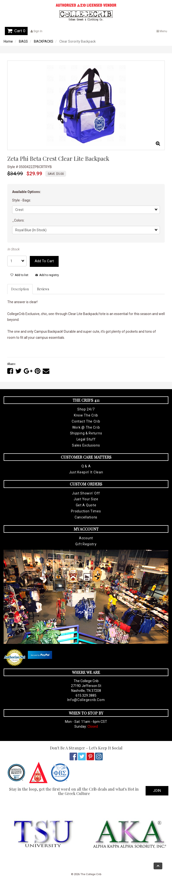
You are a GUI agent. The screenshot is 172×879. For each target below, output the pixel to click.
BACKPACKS (43, 41)
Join (157, 790)
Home (8, 41)
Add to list (19, 275)
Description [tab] (20, 289)
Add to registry (47, 275)
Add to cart (44, 261)
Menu (161, 31)
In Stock (13, 249)
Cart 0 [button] (16, 30)
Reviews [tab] (43, 289)
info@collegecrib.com (86, 700)
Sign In (36, 31)
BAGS (23, 41)
